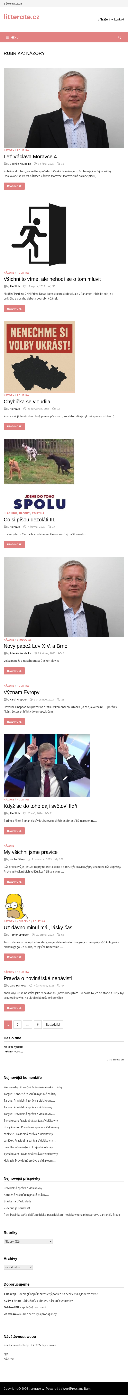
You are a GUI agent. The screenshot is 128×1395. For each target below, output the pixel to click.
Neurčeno (23, 921)
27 (53, 527)
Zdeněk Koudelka (20, 164)
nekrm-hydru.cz (14, 1051)
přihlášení (104, 19)
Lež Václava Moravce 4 (30, 156)
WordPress (70, 1388)
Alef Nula (15, 286)
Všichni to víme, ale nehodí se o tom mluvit (52, 279)
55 (53, 286)
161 (61, 859)
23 (62, 699)
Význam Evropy (21, 692)
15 (62, 164)
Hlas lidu (10, 513)
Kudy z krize (12, 1301)
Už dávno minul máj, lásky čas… (40, 927)
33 (58, 409)
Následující (53, 1024)
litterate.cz (21, 17)
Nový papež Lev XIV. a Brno (35, 646)
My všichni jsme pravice (31, 852)
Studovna (24, 639)
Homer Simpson (19, 934)
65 (62, 934)
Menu (12, 37)
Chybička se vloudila (27, 401)
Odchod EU (11, 1307)
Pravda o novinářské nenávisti (38, 978)
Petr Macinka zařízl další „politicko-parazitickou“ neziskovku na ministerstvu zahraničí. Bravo (62, 1215)
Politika (23, 150)
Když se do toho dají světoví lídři (40, 806)
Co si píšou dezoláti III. (29, 519)
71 (51, 813)
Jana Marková (18, 985)
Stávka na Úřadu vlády (17, 1201)
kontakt (119, 19)
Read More (14, 186)
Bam (87, 1388)
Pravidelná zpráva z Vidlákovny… (34, 1100)
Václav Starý (17, 859)
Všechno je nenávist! (17, 1208)
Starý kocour (12, 1127)
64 (63, 985)
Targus (8, 1094)
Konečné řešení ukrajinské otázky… (42, 1087)
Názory (9, 150)
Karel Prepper (18, 699)
